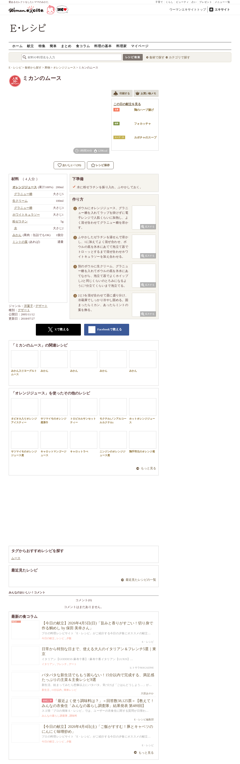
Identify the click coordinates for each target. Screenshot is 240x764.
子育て (159, 2)
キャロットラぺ (83, 442)
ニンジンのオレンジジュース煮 (113, 443)
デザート (41, 306)
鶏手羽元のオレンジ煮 (142, 442)
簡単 (53, 46)
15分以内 (56, 689)
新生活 (45, 689)
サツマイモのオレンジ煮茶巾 (54, 411)
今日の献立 (48, 638)
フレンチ (61, 664)
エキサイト (222, 9)
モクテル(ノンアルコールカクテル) (113, 411)
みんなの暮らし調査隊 (55, 715)
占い (194, 2)
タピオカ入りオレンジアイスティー (24, 411)
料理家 (121, 46)
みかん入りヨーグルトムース (24, 363)
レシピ (60, 638)
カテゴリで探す (179, 57)
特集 (41, 46)
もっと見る (148, 468)
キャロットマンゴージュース (54, 443)
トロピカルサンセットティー (83, 411)
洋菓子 (28, 306)
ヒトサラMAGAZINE (142, 667)
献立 (30, 46)
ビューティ (182, 2)
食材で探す (157, 57)
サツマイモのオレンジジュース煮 (24, 443)
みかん (54, 361)
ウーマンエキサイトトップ (187, 9)
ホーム (17, 46)
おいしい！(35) (71, 165)
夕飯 (68, 638)
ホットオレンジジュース (142, 411)
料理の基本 (103, 46)
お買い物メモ (145, 94)
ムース (15, 558)
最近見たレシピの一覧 (141, 579)
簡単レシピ (70, 689)
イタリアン (48, 664)
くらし (169, 2)
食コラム (83, 46)
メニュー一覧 (222, 2)
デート (73, 664)
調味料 (73, 715)
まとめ (66, 46)
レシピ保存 (103, 165)
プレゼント (205, 2)
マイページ (140, 46)
